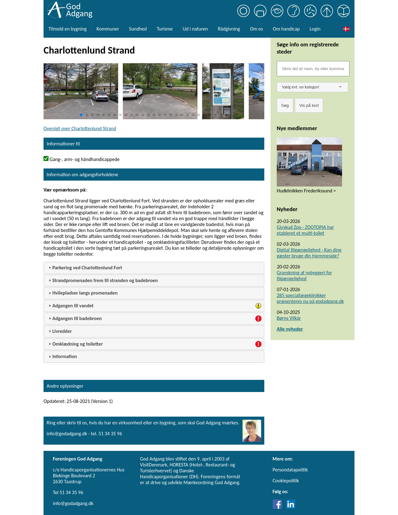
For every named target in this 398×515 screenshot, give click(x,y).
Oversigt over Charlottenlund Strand (80, 128)
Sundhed (138, 29)
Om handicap (286, 29)
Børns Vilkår (289, 318)
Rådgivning (229, 29)
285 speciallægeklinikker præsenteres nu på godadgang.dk (310, 298)
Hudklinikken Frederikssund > (306, 191)
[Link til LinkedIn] (290, 507)
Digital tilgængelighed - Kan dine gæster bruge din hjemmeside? (309, 253)
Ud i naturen (195, 29)
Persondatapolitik (290, 470)
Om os (256, 29)
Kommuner (107, 29)
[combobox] (312, 87)
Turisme (165, 29)
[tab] (154, 268)
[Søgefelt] (313, 68)
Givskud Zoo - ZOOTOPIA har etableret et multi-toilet (305, 230)
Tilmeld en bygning (67, 29)
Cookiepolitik (286, 481)
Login (315, 29)
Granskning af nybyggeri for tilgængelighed (304, 275)
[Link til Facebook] (279, 507)
